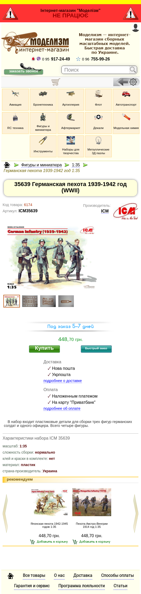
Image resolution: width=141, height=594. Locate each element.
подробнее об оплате (62, 408)
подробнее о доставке (63, 381)
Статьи (120, 585)
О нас (59, 575)
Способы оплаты (117, 575)
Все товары (34, 575)
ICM (105, 211)
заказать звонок (23, 71)
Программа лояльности (81, 585)
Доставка (82, 575)
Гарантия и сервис (32, 585)
